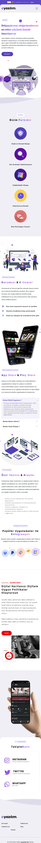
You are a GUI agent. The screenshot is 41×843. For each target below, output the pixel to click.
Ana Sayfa (4, 823)
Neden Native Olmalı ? (11, 421)
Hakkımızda (24, 823)
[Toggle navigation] (37, 8)
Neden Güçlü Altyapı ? (11, 426)
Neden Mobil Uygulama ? (12, 400)
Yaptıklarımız (5, 826)
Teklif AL (32, 2)
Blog (21, 826)
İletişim (13, 830)
